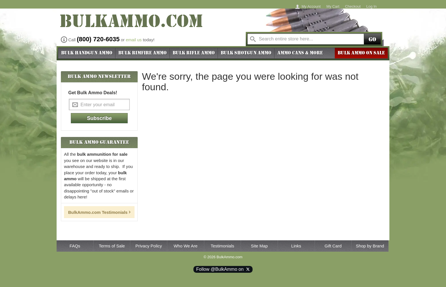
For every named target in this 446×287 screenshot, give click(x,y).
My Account (311, 6)
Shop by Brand (370, 245)
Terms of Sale (112, 245)
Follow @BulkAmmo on (223, 269)
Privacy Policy (148, 245)
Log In (371, 6)
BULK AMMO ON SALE (361, 53)
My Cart (332, 6)
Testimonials (222, 245)
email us (134, 39)
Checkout (353, 6)
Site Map (259, 245)
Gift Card (333, 245)
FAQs (75, 245)
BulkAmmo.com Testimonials (98, 212)
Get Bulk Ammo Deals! (92, 92)
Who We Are (185, 245)
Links (296, 245)
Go (372, 39)
